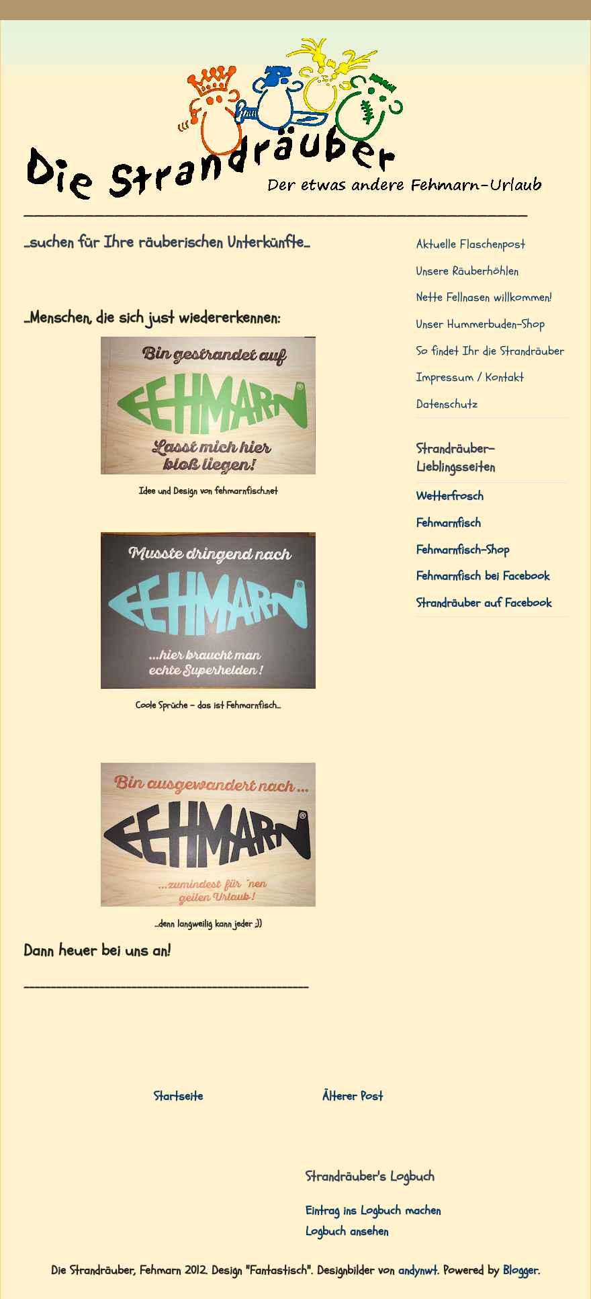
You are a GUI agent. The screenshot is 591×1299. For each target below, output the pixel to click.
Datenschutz (447, 404)
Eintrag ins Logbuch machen (373, 1210)
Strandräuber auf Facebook (483, 603)
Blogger (520, 1270)
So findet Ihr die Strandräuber (490, 351)
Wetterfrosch (450, 496)
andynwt (417, 1270)
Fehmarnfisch (448, 523)
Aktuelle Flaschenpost (470, 244)
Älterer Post (352, 1096)
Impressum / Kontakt (470, 377)
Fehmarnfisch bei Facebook (482, 576)
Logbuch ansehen (347, 1231)
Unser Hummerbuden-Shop (480, 324)
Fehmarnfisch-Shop (462, 550)
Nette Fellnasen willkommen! (484, 297)
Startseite (178, 1096)
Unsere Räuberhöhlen (467, 271)
